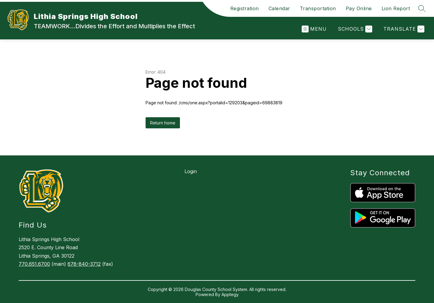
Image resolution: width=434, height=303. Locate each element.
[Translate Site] (403, 29)
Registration (244, 8)
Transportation (318, 8)
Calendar (279, 8)
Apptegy (230, 294)
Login (190, 171)
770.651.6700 (34, 264)
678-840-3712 (84, 264)
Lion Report (396, 8)
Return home (162, 122)
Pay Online (359, 8)
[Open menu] (314, 29)
